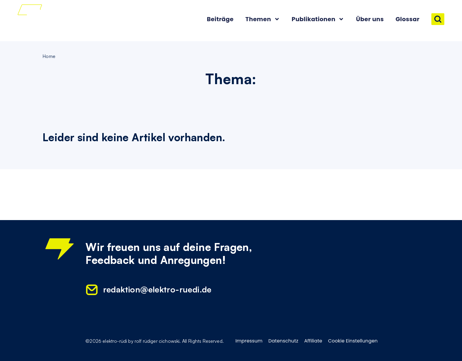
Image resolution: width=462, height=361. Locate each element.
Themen (262, 19)
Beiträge (220, 19)
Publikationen (318, 19)
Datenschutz (283, 341)
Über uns (370, 19)
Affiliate (313, 341)
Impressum (249, 341)
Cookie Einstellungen (353, 341)
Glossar (407, 19)
